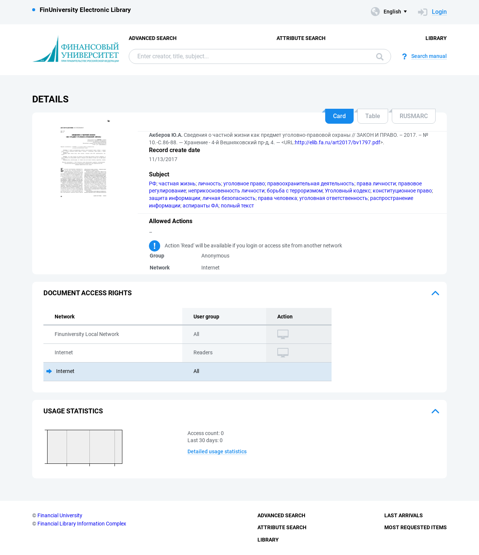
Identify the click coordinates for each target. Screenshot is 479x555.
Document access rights (87, 293)
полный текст (237, 206)
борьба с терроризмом (295, 191)
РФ (152, 183)
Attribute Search (301, 38)
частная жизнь (177, 183)
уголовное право (244, 183)
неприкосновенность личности (226, 191)
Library (436, 38)
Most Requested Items (415, 527)
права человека (277, 198)
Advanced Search (153, 38)
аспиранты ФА (201, 206)
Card (339, 116)
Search (380, 57)
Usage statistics (73, 411)
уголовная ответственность (333, 198)
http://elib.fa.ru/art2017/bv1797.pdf (337, 142)
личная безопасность (229, 198)
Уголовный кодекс (347, 191)
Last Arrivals (403, 515)
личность (209, 183)
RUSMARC (414, 116)
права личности (376, 183)
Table (372, 116)
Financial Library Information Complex (81, 524)
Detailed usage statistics (217, 451)
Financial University (59, 515)
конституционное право (402, 191)
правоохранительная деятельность (310, 183)
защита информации (174, 198)
